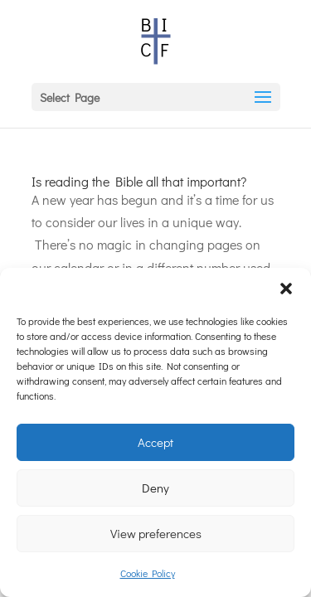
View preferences (156, 533)
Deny (155, 487)
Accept (155, 442)
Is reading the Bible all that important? (139, 181)
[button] (286, 288)
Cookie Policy (147, 573)
